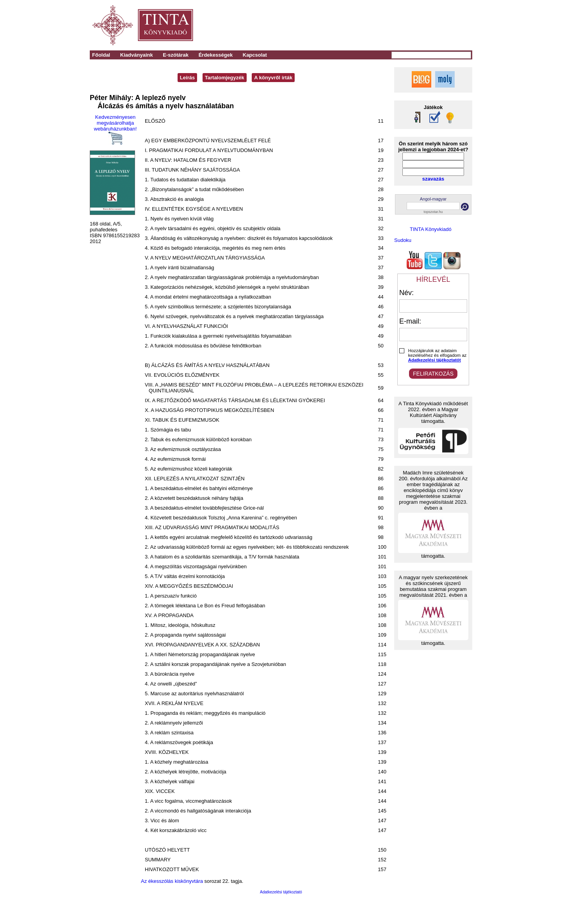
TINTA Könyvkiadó (431, 229)
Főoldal (101, 55)
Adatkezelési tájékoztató (281, 892)
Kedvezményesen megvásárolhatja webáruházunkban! (115, 129)
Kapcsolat (255, 55)
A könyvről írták (273, 78)
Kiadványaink (136, 55)
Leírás (187, 78)
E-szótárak (176, 55)
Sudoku (402, 240)
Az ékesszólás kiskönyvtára (172, 881)
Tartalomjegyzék (224, 78)
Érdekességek (216, 55)
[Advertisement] (363, 25)
